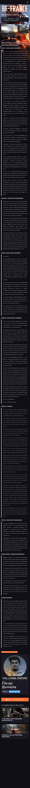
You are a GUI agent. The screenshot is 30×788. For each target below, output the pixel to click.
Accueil (4, 18)
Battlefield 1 (11, 18)
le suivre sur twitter (14, 691)
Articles (18, 18)
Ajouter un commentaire (15, 699)
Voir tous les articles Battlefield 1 (9, 652)
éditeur (5, 691)
